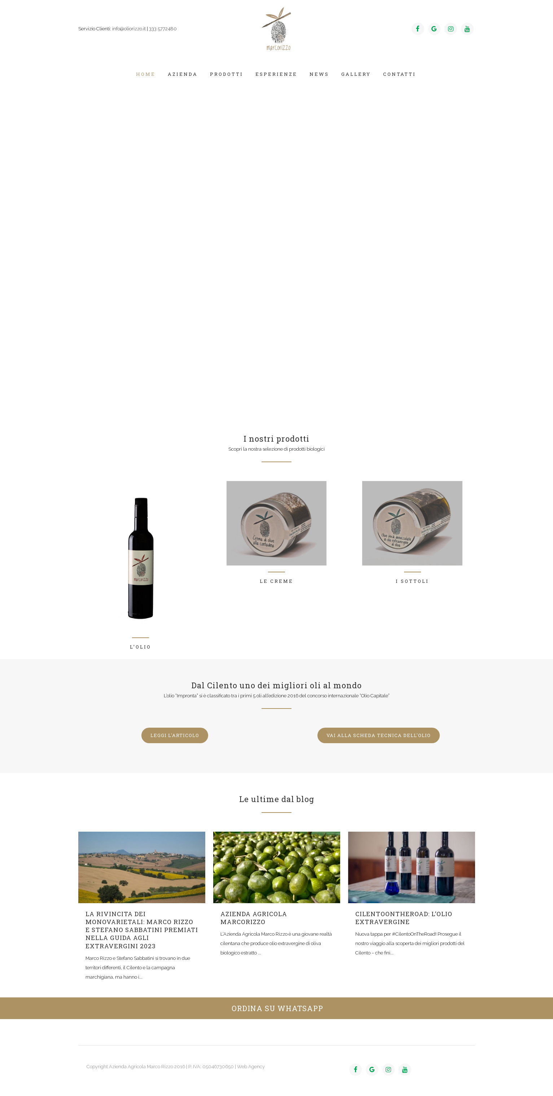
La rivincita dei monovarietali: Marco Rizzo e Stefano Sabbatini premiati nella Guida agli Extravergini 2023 (141, 930)
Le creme (276, 581)
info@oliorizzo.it (129, 28)
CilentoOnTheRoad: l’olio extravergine (403, 918)
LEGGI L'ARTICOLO (174, 735)
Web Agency (251, 1066)
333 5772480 (163, 28)
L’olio (140, 647)
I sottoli (412, 581)
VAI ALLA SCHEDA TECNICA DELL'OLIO (378, 735)
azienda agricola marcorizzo (253, 918)
